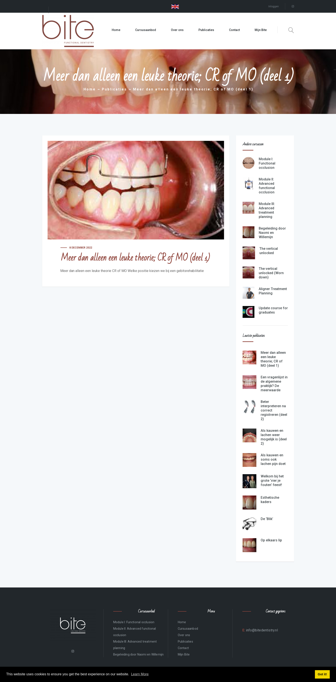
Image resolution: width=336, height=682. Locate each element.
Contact (234, 30)
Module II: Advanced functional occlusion (267, 185)
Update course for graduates (273, 310)
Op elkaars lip (271, 540)
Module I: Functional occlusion (267, 163)
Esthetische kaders (270, 500)
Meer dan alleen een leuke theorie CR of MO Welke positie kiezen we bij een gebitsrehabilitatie (132, 271)
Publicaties (206, 30)
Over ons (177, 30)
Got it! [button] (322, 674)
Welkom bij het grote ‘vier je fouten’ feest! (272, 480)
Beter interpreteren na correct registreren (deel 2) (274, 410)
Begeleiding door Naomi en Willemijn (272, 232)
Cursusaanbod (145, 30)
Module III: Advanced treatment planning (267, 210)
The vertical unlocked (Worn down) (271, 273)
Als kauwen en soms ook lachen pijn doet (273, 459)
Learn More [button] (140, 674)
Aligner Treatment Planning (273, 291)
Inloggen (273, 6)
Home (116, 30)
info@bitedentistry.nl (261, 630)
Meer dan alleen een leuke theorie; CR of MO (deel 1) (273, 359)
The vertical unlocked (268, 251)
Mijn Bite (261, 30)
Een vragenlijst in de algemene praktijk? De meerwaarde (274, 383)
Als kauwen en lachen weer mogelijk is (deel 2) (274, 437)
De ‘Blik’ (267, 519)
